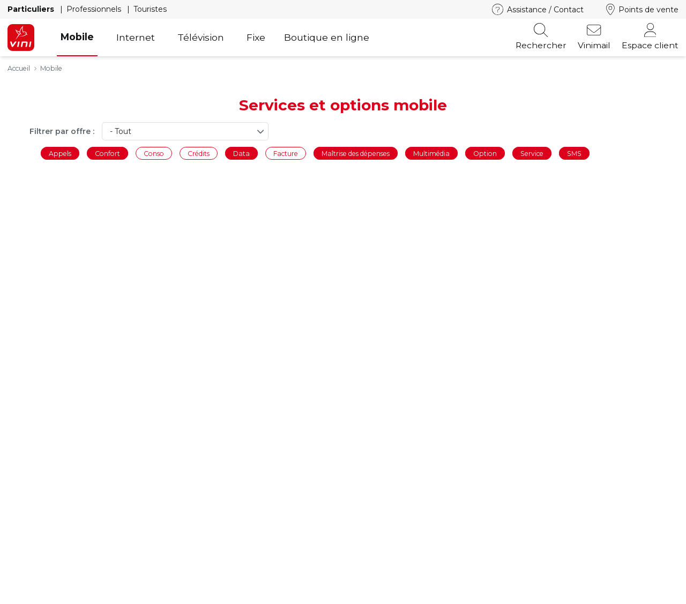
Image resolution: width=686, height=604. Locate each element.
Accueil (19, 68)
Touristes (150, 9)
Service (531, 153)
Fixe (256, 37)
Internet (135, 37)
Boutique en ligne (326, 37)
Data (241, 153)
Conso (154, 153)
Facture (285, 153)
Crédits (199, 153)
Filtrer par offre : (61, 131)
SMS (574, 153)
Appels (60, 153)
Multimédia (431, 153)
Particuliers (32, 9)
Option (485, 153)
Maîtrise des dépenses (356, 153)
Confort (107, 153)
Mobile (77, 36)
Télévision (200, 37)
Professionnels (94, 9)
